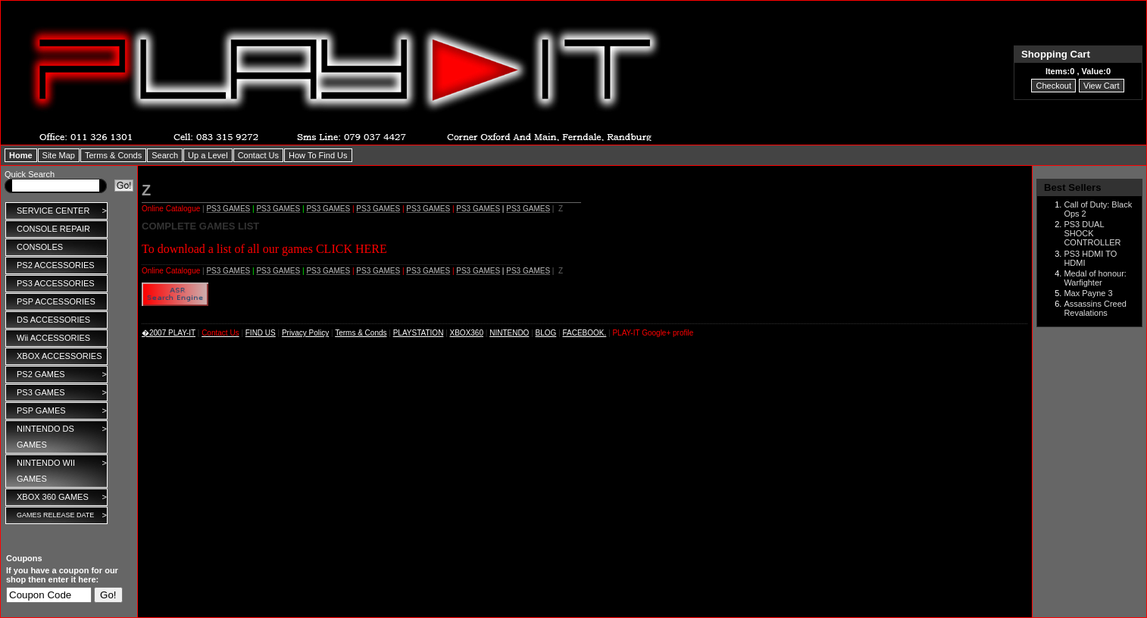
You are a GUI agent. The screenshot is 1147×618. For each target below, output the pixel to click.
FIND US (260, 333)
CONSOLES (40, 246)
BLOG (546, 333)
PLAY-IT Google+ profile (652, 333)
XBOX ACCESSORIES (59, 355)
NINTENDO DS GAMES (62, 435)
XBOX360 (466, 333)
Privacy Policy (305, 333)
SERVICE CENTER (62, 211)
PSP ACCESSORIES (56, 301)
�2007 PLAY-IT (168, 333)
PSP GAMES (62, 411)
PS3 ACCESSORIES (56, 283)
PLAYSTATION (418, 333)
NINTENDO (509, 333)
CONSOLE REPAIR (53, 228)
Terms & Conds (360, 333)
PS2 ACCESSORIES (56, 265)
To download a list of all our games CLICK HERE (264, 248)
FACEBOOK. (585, 333)
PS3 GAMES (62, 393)
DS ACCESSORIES (53, 319)
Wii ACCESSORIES (53, 337)
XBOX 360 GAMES (62, 497)
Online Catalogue (171, 208)
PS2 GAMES (62, 374)
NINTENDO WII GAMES (62, 469)
